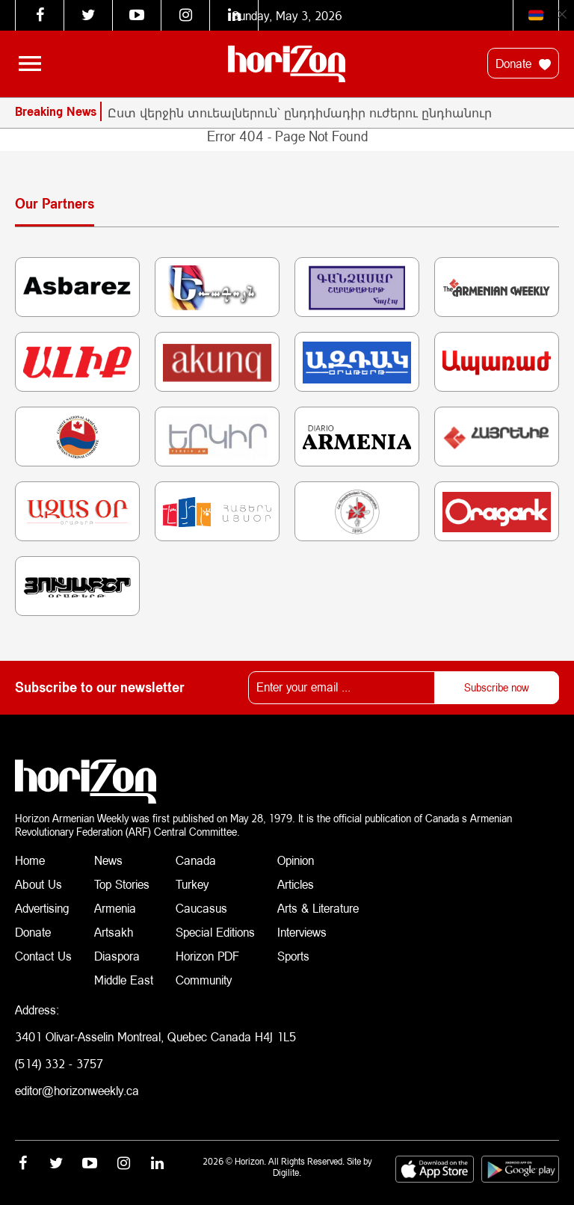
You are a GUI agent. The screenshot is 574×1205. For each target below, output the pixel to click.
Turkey (192, 884)
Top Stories (121, 884)
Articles (295, 884)
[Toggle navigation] (30, 63)
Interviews (302, 932)
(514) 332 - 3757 (59, 1063)
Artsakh (113, 932)
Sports (293, 956)
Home (30, 860)
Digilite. (287, 1172)
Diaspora (117, 956)
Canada (196, 860)
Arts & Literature (318, 908)
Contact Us (43, 956)
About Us (38, 884)
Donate (523, 63)
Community (204, 980)
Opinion (295, 860)
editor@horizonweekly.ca (77, 1090)
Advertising (42, 908)
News (108, 860)
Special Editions (215, 932)
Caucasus (201, 908)
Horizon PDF (207, 956)
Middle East (123, 980)
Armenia (115, 908)
